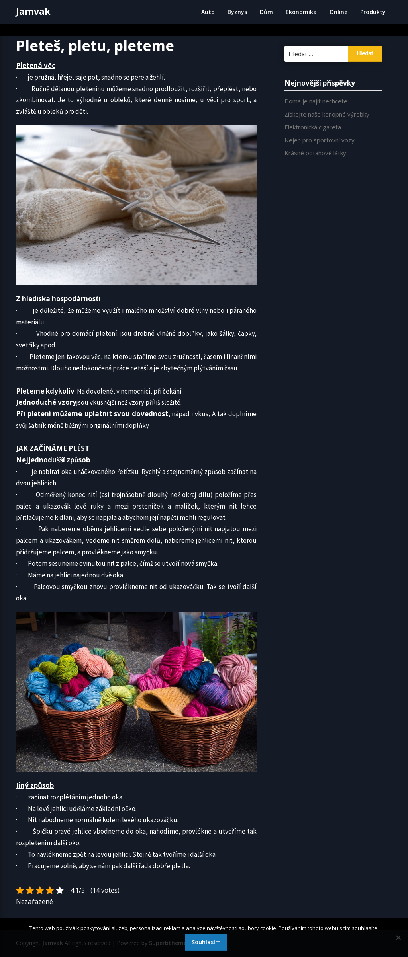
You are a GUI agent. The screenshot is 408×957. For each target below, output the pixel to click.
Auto (208, 12)
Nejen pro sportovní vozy (319, 140)
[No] (398, 937)
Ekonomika (301, 12)
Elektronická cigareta (312, 127)
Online (338, 12)
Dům (266, 12)
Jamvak (33, 11)
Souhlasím (206, 942)
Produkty (373, 12)
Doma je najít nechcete (315, 101)
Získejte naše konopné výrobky (326, 114)
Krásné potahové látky (315, 153)
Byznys (237, 12)
